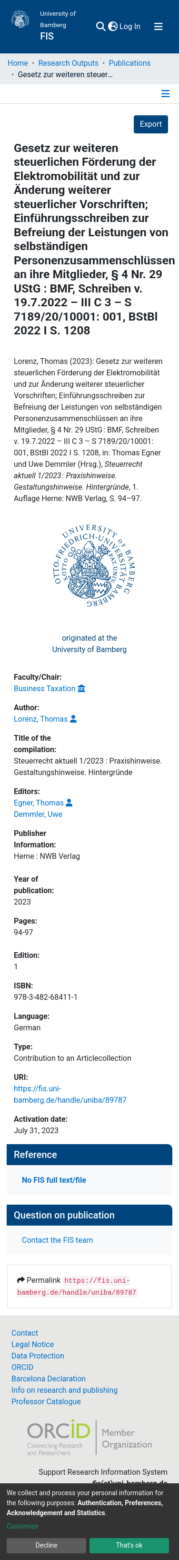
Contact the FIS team (57, 1240)
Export (151, 124)
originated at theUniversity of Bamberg (89, 644)
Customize (22, 1526)
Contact (24, 1333)
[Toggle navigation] (158, 26)
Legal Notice (32, 1344)
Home (18, 63)
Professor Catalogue (46, 1401)
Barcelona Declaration (48, 1378)
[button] (113, 26)
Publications (129, 63)
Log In (130, 26)
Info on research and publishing (64, 1390)
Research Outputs (68, 63)
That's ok (129, 1545)
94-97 (23, 932)
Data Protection (37, 1355)
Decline (47, 1545)
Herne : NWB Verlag (47, 856)
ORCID (22, 1367)
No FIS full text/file (54, 1180)
